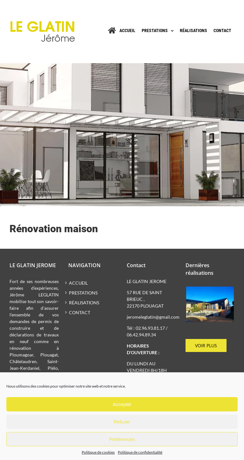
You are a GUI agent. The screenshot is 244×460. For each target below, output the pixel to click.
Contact (79, 312)
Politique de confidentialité (140, 452)
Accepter (121, 404)
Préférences (122, 439)
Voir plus (206, 345)
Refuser (122, 421)
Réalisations (84, 302)
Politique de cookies (98, 452)
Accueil (78, 283)
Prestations (83, 292)
